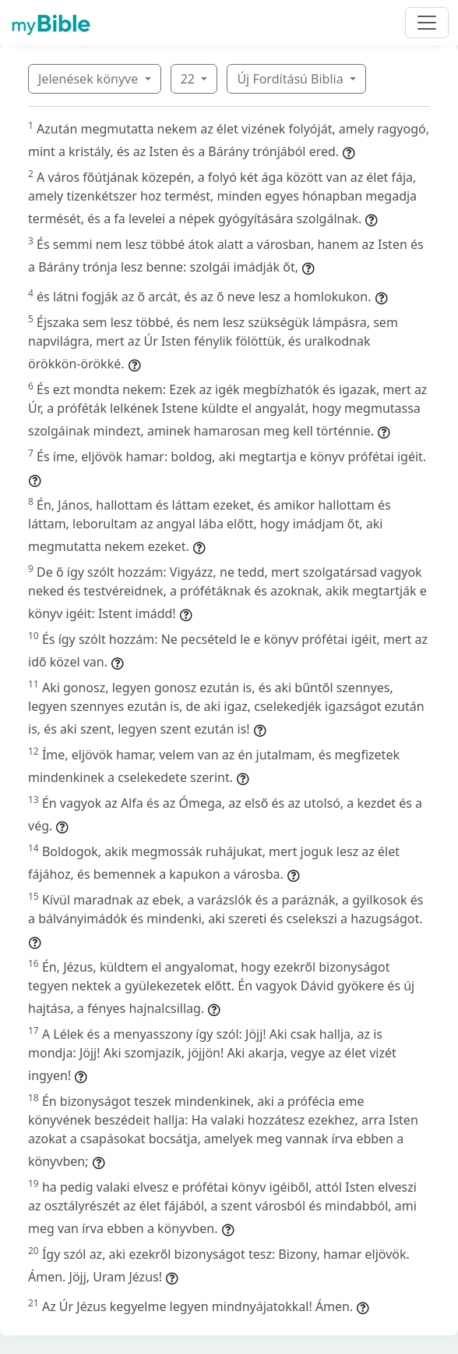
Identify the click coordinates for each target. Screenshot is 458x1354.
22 (189, 78)
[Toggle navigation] (427, 22)
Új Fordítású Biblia (291, 78)
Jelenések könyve (89, 78)
